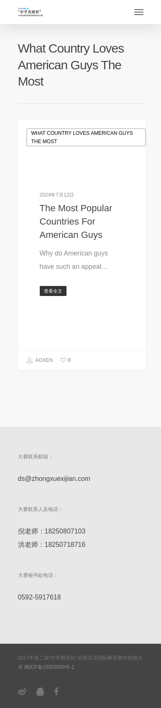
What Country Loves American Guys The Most (82, 137)
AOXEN (40, 361)
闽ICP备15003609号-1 (49, 667)
